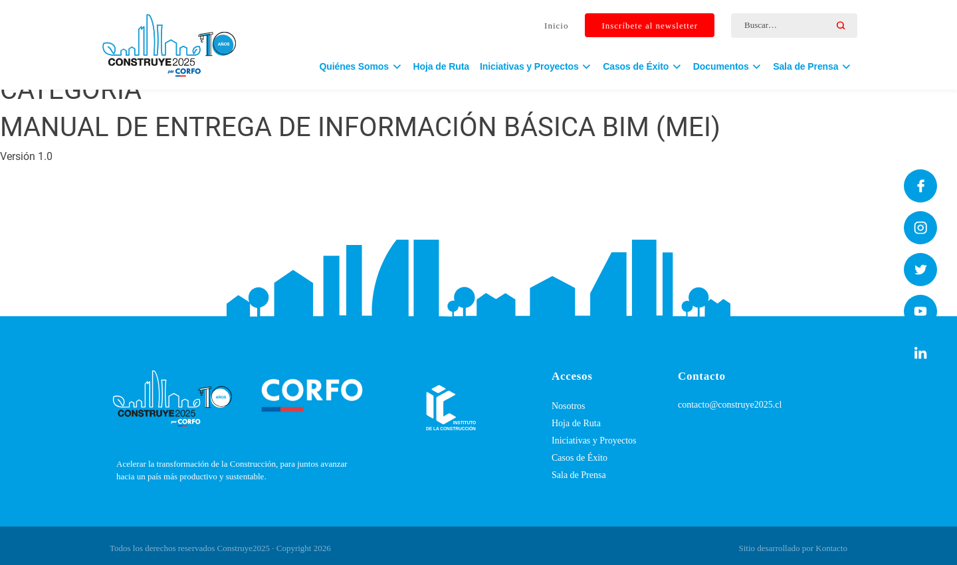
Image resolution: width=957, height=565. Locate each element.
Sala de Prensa (579, 475)
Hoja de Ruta (441, 66)
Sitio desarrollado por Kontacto (792, 548)
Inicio (556, 26)
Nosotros (568, 406)
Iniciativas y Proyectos (594, 440)
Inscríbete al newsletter (649, 26)
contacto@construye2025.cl (730, 405)
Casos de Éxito (579, 458)
